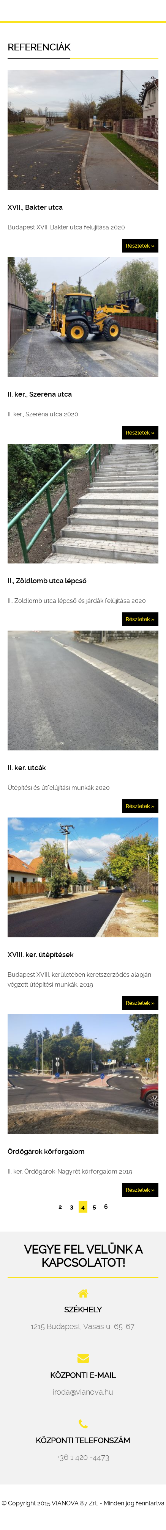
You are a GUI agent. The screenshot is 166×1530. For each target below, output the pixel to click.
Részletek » (140, 246)
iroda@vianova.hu (83, 1392)
